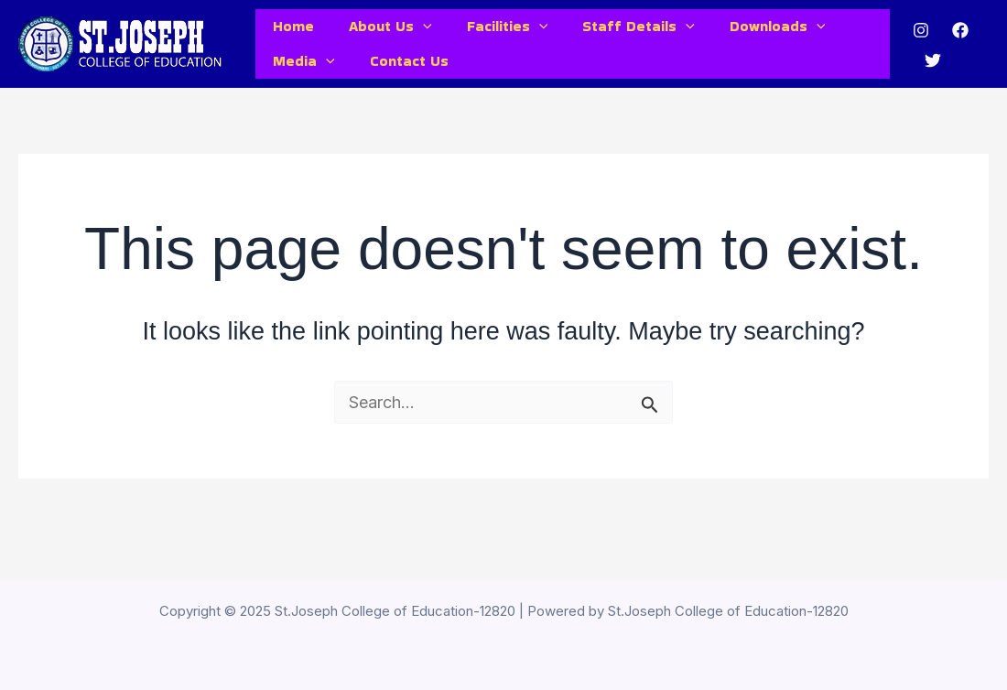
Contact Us (401, 89)
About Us (382, 33)
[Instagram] (917, 47)
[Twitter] (929, 78)
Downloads (753, 33)
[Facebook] (956, 47)
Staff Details (619, 33)
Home (290, 32)
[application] (415, 33)
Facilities (494, 33)
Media (301, 89)
